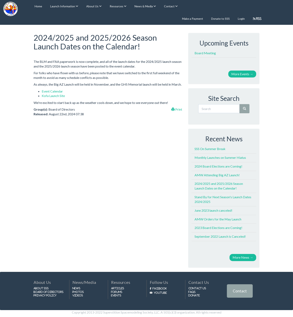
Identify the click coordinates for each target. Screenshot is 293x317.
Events (116, 295)
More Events (242, 74)
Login (241, 18)
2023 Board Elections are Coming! (218, 228)
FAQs (192, 292)
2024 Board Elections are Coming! (218, 166)
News (76, 288)
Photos (78, 292)
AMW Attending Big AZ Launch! (217, 175)
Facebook (160, 288)
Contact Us (197, 288)
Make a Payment (192, 18)
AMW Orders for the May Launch (218, 219)
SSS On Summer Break (210, 149)
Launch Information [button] (63, 6)
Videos (77, 295)
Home (38, 6)
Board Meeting (205, 53)
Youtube (160, 292)
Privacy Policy (45, 295)
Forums (116, 292)
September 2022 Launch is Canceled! (220, 236)
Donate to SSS (220, 18)
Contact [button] (169, 6)
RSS (258, 18)
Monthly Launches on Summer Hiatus (220, 157)
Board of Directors (48, 292)
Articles (117, 288)
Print (176, 109)
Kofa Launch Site (53, 96)
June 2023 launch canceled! (213, 210)
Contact (240, 291)
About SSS (41, 288)
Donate (194, 295)
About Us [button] (92, 6)
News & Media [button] (143, 6)
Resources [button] (117, 6)
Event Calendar (52, 91)
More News (243, 257)
